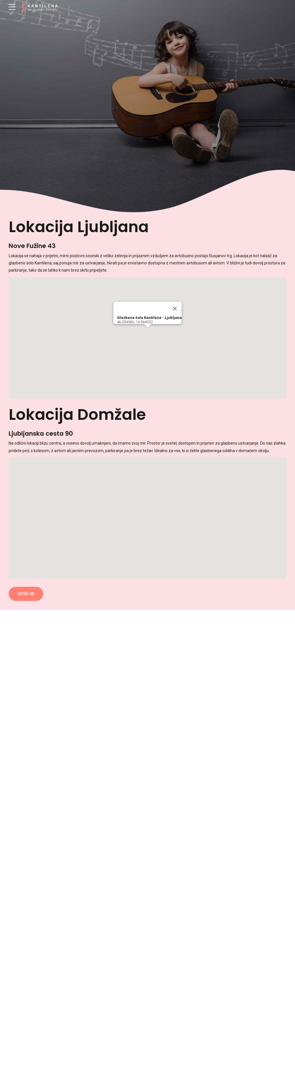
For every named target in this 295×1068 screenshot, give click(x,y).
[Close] (175, 309)
